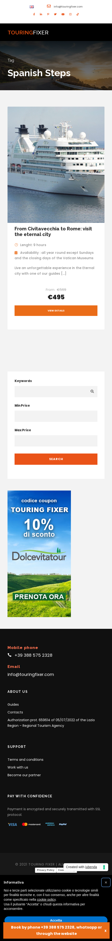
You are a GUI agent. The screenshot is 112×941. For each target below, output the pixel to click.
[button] (106, 882)
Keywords (23, 381)
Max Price (23, 430)
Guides (13, 704)
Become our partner (24, 775)
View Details (56, 310)
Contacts (15, 712)
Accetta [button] (56, 920)
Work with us (18, 767)
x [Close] (105, 930)
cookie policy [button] (46, 899)
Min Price (22, 405)
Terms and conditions (25, 759)
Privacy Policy (45, 870)
